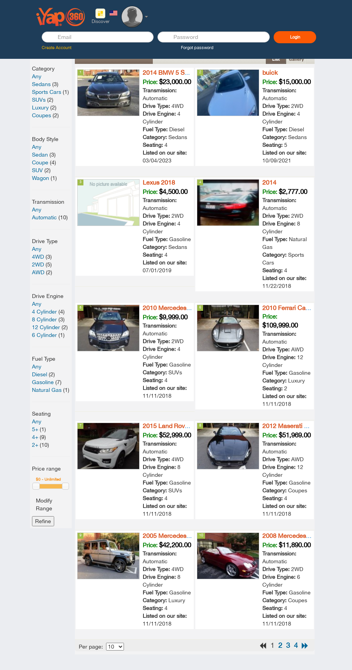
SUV (37, 170)
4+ (35, 437)
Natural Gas (47, 390)
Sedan (40, 155)
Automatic (44, 217)
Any (36, 76)
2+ (35, 445)
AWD (38, 272)
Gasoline (43, 382)
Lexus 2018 (159, 182)
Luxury (40, 107)
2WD (38, 264)
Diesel (39, 374)
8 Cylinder (44, 319)
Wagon (40, 178)
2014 (269, 182)
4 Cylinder (44, 312)
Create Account (56, 47)
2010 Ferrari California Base (301, 307)
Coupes (41, 115)
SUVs (39, 100)
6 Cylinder (44, 335)
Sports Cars (46, 92)
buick (270, 72)
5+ (35, 429)
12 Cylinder (46, 327)
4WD (38, 257)
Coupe (40, 162)
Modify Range (44, 504)
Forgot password (197, 47)
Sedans (41, 84)
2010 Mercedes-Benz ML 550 (184, 307)
